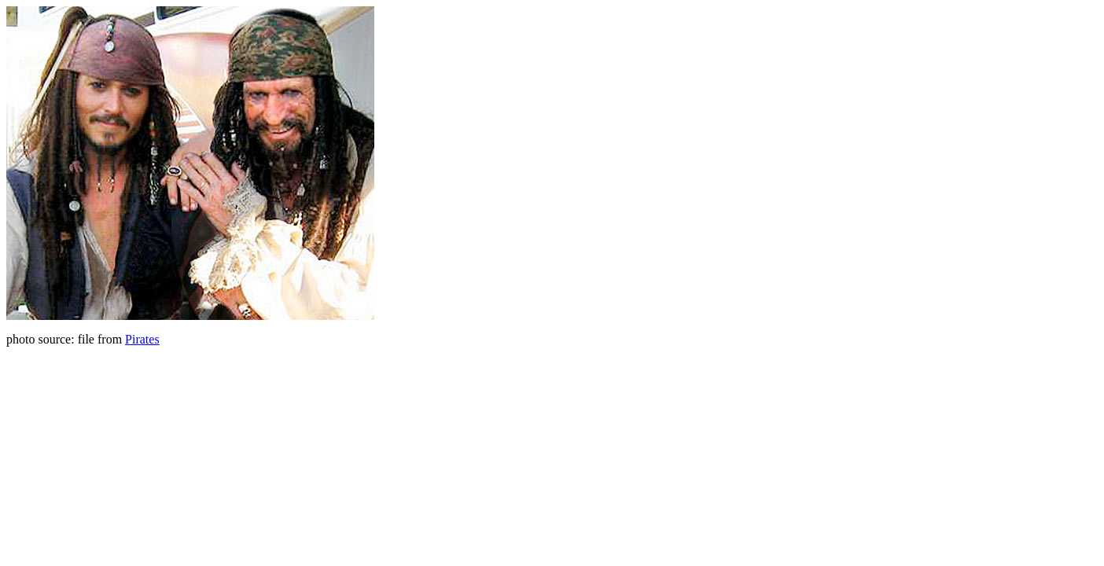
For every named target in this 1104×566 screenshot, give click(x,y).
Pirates (142, 339)
